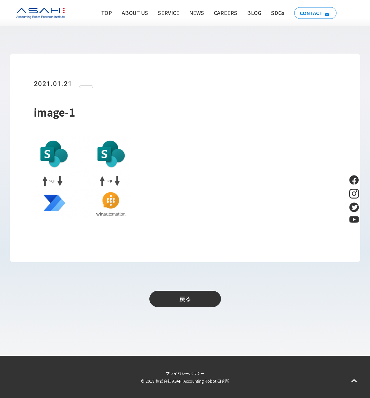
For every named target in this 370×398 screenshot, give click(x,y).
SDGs (274, 13)
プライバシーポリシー (185, 373)
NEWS (193, 13)
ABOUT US (131, 13)
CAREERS (222, 13)
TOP (103, 13)
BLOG (251, 13)
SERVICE (165, 13)
